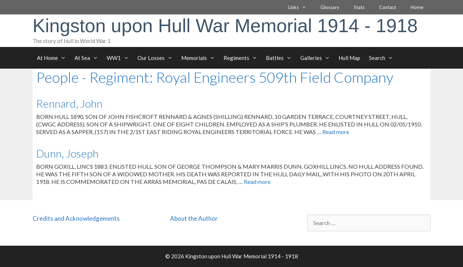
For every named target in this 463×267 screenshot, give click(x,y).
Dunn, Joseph (67, 153)
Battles (281, 58)
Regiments (243, 58)
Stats (359, 7)
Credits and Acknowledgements (76, 218)
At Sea (88, 58)
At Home (53, 58)
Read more (335, 131)
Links (300, 7)
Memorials (200, 58)
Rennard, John (69, 103)
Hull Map (349, 58)
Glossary (329, 7)
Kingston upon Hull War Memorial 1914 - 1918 (225, 25)
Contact (387, 7)
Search (383, 58)
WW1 (120, 58)
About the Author (194, 218)
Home (417, 7)
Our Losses (157, 58)
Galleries (317, 58)
